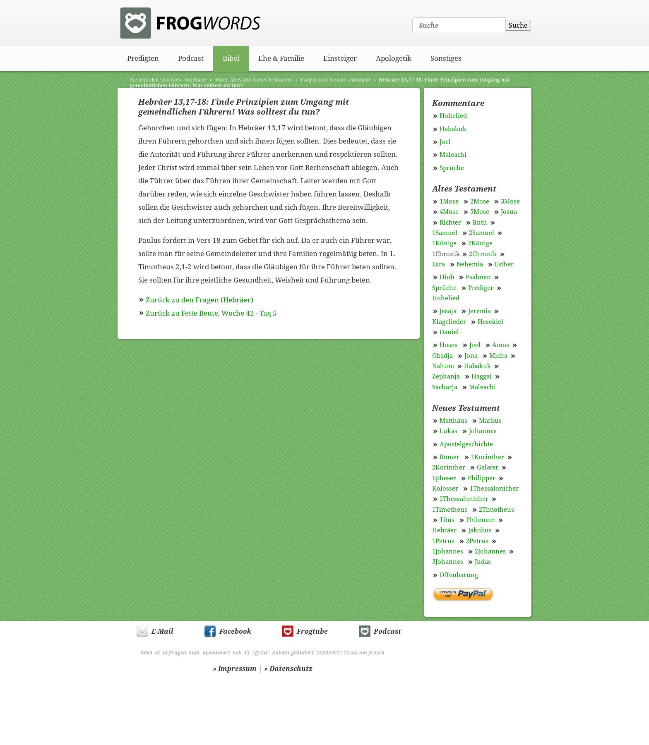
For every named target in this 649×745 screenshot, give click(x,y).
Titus (447, 520)
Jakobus (480, 530)
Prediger (480, 288)
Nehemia (470, 264)
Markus (490, 420)
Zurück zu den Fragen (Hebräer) (199, 300)
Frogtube (312, 631)
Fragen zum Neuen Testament (335, 80)
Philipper (481, 478)
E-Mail (162, 631)
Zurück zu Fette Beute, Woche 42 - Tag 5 (211, 313)
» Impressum (235, 669)
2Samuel (481, 233)
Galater (487, 467)
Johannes (483, 431)
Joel (445, 142)
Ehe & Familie (281, 58)
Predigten (143, 58)
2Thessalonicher (464, 499)
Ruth (480, 222)
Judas (483, 561)
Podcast (191, 58)
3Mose (510, 201)
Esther (504, 264)
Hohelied (453, 116)
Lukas (448, 431)
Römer (449, 457)
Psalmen (478, 277)
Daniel (449, 332)
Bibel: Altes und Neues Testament (253, 80)
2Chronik (483, 254)
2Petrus (477, 541)
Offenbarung (459, 575)
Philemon (480, 520)
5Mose (479, 212)
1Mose (449, 201)
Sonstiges (446, 58)
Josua (509, 212)
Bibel (231, 58)
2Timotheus (496, 509)
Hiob (447, 277)
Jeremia (479, 311)
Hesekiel (490, 322)
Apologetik (393, 58)
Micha (498, 355)
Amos (500, 345)
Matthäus (453, 420)
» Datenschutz (288, 669)
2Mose (479, 201)
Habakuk (453, 129)
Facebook (235, 631)
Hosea (449, 345)
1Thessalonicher (494, 488)
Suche (518, 25)
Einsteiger (340, 58)
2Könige (480, 243)
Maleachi (453, 154)
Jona (471, 355)
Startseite (196, 80)
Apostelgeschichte (466, 444)
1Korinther (487, 457)
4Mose (449, 212)
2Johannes (490, 551)
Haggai (481, 376)
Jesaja (448, 311)
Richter (450, 222)
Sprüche (452, 168)
